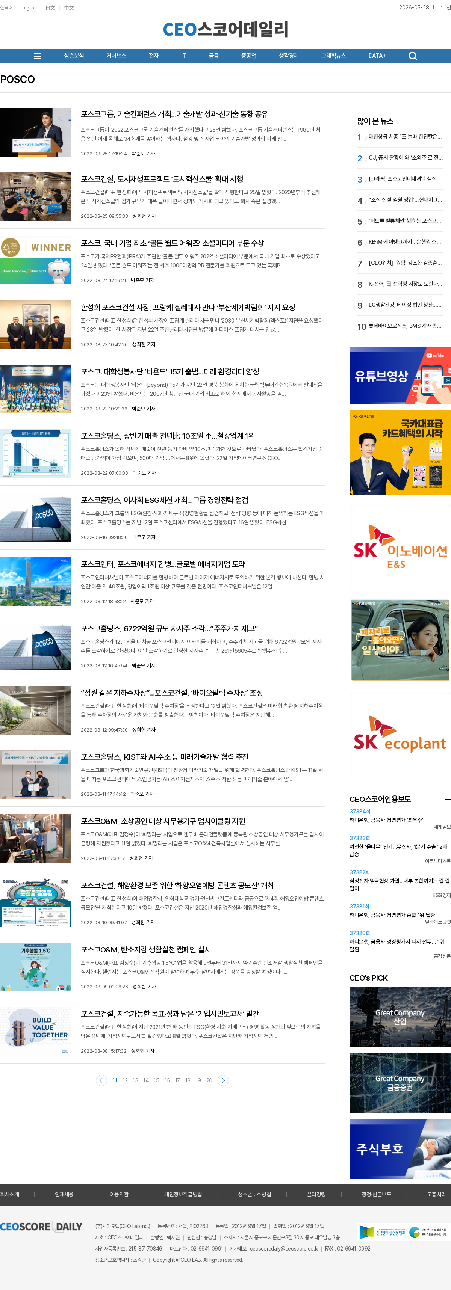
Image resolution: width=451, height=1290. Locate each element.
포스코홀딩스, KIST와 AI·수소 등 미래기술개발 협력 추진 (165, 757)
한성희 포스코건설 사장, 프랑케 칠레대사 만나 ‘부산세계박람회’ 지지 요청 (188, 307)
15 (156, 1080)
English (29, 8)
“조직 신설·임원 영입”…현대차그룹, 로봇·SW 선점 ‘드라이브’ (406, 199)
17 (177, 1080)
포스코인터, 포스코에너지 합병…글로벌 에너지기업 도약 (163, 564)
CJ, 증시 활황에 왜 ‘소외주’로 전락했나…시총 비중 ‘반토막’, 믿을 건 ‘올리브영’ (406, 157)
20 (209, 1080)
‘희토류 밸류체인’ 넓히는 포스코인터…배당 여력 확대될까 (406, 220)
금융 (214, 55)
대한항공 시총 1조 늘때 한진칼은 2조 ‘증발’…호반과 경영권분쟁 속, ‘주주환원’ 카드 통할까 (406, 136)
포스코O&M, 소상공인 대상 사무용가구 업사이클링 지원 (163, 821)
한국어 (6, 8)
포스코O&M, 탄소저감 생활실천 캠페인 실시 (146, 949)
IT (183, 55)
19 (198, 1080)
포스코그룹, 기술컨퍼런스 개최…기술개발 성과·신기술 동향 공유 (174, 114)
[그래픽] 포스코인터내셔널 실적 (402, 178)
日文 (50, 8)
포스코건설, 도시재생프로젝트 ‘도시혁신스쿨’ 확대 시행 (162, 179)
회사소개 (9, 1194)
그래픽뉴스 (333, 55)
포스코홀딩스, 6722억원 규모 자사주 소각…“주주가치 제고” (169, 628)
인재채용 (64, 1194)
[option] (400, 452)
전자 (154, 55)
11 (114, 1080)
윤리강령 (316, 1194)
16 (167, 1080)
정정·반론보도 (376, 1194)
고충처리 (436, 1194)
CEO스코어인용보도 (380, 799)
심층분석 (74, 55)
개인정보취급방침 (183, 1194)
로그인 (444, 8)
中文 (69, 8)
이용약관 (119, 1194)
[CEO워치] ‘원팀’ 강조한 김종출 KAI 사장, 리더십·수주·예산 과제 (406, 263)
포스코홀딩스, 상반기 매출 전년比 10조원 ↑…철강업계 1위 (168, 436)
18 (188, 1080)
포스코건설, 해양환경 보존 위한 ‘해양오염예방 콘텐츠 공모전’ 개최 (177, 885)
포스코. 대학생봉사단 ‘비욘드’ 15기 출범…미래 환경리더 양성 (170, 371)
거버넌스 (116, 55)
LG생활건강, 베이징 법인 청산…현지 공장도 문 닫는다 (406, 305)
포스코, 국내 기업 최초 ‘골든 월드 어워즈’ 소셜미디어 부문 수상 (172, 243)
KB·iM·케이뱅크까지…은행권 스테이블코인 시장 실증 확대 (406, 241)
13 (135, 1080)
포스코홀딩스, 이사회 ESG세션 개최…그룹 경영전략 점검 (164, 500)
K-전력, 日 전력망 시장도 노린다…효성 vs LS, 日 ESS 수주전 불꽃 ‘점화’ (406, 284)
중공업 (248, 55)
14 (145, 1080)
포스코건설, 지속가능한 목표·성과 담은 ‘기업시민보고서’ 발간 (170, 1013)
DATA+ (377, 55)
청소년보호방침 (254, 1194)
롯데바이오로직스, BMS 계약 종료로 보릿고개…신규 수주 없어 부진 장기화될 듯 (406, 326)
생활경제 (289, 55)
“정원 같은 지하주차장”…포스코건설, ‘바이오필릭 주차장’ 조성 (172, 692)
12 (125, 1080)
